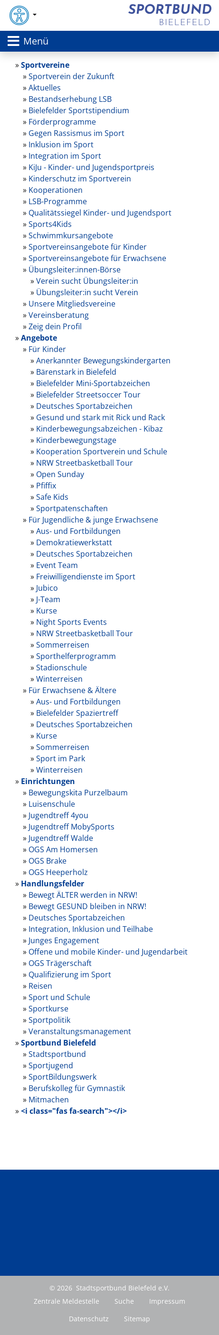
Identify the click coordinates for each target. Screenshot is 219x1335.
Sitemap (137, 1318)
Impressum (167, 1301)
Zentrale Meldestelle (66, 1301)
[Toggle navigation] (109, 41)
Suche (124, 1301)
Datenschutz (89, 1318)
